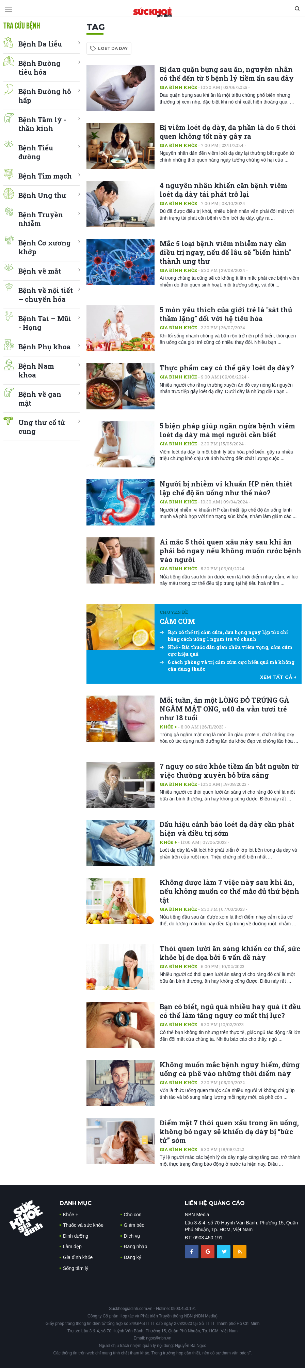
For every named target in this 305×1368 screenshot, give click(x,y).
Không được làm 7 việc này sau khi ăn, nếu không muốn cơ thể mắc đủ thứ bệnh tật (229, 891)
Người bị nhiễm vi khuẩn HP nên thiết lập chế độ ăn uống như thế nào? (226, 488)
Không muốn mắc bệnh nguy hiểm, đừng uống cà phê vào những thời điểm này (230, 1069)
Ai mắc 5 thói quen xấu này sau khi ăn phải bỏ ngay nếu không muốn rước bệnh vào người (230, 550)
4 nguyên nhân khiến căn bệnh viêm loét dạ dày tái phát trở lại (223, 190)
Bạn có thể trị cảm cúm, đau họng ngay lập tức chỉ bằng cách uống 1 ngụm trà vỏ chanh (224, 635)
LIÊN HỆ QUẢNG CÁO (215, 1203)
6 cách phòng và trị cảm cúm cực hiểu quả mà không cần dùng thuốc (227, 665)
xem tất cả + (278, 677)
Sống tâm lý (75, 1268)
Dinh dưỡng (75, 1236)
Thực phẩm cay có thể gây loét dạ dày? (227, 367)
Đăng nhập (135, 1246)
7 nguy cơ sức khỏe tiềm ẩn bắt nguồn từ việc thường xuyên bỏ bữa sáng (229, 770)
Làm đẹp (72, 1246)
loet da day (113, 48)
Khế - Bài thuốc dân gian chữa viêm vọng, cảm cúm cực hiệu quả (226, 650)
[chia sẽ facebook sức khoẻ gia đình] (192, 1251)
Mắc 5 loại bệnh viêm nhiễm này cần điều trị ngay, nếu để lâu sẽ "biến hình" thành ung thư (225, 252)
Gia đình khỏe (178, 87)
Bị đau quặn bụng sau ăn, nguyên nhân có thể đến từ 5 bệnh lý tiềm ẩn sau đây (227, 73)
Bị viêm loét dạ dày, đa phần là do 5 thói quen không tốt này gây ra (228, 132)
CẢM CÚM (177, 621)
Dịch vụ (132, 1236)
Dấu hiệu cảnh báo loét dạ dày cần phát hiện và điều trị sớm (227, 828)
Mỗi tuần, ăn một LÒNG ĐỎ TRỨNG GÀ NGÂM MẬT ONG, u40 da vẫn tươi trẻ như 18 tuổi (224, 709)
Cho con (133, 1214)
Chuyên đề (174, 612)
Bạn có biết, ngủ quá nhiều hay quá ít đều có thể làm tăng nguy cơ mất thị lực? (230, 1011)
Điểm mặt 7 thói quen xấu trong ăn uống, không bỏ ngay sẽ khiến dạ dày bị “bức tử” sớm (229, 1131)
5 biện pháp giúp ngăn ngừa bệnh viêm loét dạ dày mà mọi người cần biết (227, 430)
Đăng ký (132, 1257)
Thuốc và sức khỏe (83, 1225)
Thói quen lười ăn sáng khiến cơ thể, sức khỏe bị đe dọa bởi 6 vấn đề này (230, 953)
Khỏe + (168, 727)
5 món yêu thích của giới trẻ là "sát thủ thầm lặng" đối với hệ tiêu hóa (226, 314)
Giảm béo (134, 1225)
